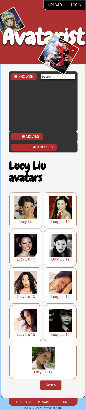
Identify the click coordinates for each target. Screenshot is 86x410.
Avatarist (43, 37)
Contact (63, 402)
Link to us (23, 402)
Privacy (44, 402)
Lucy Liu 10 (60, 222)
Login (76, 5)
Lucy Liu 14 (60, 297)
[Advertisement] (43, 104)
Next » (51, 385)
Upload (55, 5)
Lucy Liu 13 (26, 297)
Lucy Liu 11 (26, 259)
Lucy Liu (26, 222)
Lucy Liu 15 (26, 334)
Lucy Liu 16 (60, 334)
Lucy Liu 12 (60, 259)
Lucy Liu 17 (43, 372)
